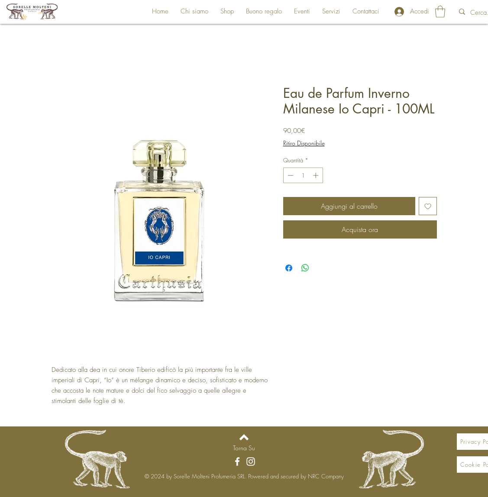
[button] (440, 11)
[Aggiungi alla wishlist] (428, 206)
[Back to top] (244, 437)
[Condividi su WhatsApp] (305, 268)
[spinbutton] (302, 175)
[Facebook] (237, 461)
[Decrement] (289, 175)
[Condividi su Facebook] (289, 268)
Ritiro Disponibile (304, 143)
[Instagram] (250, 461)
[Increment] (316, 175)
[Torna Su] (244, 447)
